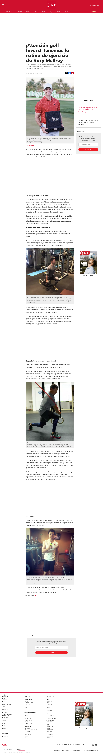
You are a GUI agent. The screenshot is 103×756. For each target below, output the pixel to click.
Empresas (27, 728)
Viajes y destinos (7, 714)
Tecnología (27, 734)
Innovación (50, 734)
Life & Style (28, 699)
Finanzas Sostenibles (53, 733)
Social (48, 728)
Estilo (26, 701)
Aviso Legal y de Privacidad (61, 750)
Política (49, 699)
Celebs (4, 728)
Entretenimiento (28, 702)
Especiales (27, 696)
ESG (25, 737)
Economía (27, 731)
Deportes (27, 704)
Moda (36, 12)
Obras (26, 736)
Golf (37, 595)
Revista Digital (94, 5)
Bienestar (5, 717)
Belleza (44, 12)
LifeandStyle (50, 696)
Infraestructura (51, 718)
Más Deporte (28, 720)
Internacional (28, 733)
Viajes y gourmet (55, 12)
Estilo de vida (30, 41)
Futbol (26, 714)
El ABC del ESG (50, 736)
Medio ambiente (51, 726)
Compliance (76, 750)
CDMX (48, 706)
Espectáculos (10, 12)
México (48, 702)
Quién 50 (93, 12)
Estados (49, 707)
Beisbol (26, 715)
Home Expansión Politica (31, 729)
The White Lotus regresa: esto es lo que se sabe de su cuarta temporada (88, 122)
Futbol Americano (29, 717)
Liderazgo (5, 736)
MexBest (5, 709)
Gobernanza (50, 729)
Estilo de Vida (6, 718)
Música (26, 707)
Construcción (50, 715)
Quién (4, 695)
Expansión (27, 726)
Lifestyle (26, 721)
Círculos (28, 12)
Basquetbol (27, 718)
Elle (3, 724)
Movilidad (49, 731)
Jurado (4, 720)
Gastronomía (6, 711)
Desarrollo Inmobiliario (53, 717)
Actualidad (5, 734)
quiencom (97, 744)
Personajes (5, 715)
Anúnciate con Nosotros (91, 750)
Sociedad (49, 710)
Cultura (66, 12)
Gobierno (49, 701)
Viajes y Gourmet (7, 704)
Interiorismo (50, 721)
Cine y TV (26, 706)
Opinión (26, 695)
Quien (93, 745)
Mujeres (5, 733)
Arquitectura (50, 720)
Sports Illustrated (30, 712)
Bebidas (4, 712)
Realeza (20, 12)
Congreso (49, 704)
